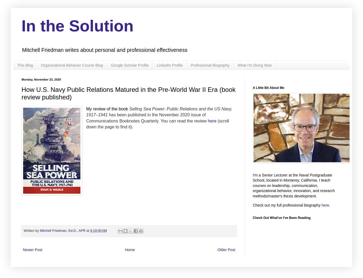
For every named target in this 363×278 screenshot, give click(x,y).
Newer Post (32, 250)
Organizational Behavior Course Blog (72, 65)
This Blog (25, 65)
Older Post (226, 250)
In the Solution (78, 26)
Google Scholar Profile (130, 65)
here (212, 121)
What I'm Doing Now (254, 65)
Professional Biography (210, 65)
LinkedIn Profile (170, 65)
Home (130, 250)
